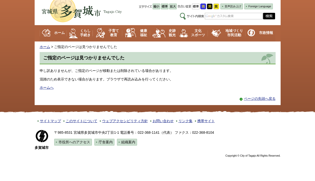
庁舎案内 (106, 142)
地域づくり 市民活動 (234, 33)
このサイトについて (81, 121)
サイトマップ (50, 121)
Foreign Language (259, 6)
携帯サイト (206, 121)
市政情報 (266, 33)
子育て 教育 (113, 33)
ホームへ (47, 87)
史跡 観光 (172, 33)
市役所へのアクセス (74, 142)
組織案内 (128, 142)
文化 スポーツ (198, 33)
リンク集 (185, 121)
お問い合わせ (163, 121)
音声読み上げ (233, 6)
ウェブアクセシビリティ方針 (125, 121)
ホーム (59, 33)
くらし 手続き (85, 33)
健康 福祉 (143, 33)
